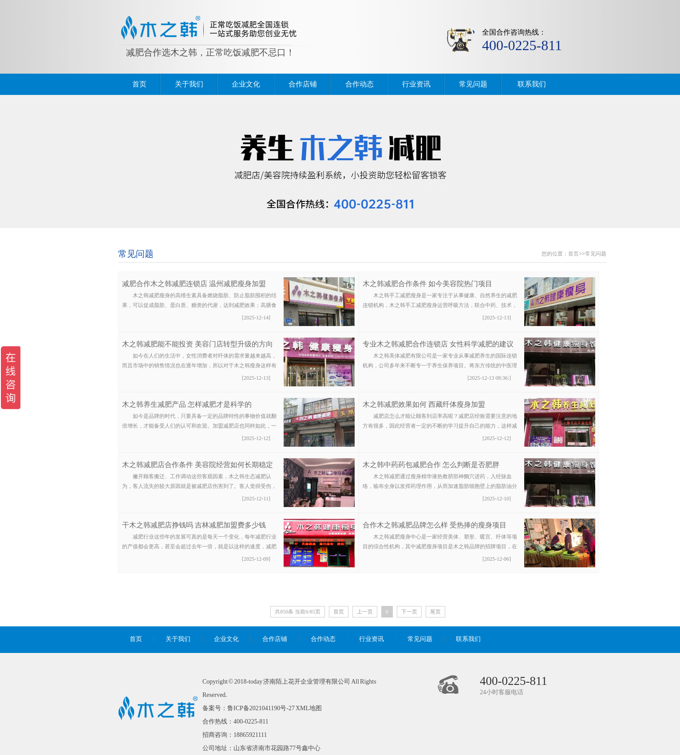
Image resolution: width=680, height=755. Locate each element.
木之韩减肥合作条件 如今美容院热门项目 (427, 283)
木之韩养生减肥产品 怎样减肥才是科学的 (187, 404)
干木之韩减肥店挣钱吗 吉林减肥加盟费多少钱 (194, 525)
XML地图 (309, 708)
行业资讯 (416, 84)
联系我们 (532, 84)
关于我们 (189, 84)
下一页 (409, 612)
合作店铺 (303, 84)
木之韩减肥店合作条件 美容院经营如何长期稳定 (197, 464)
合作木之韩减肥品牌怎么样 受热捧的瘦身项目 (434, 525)
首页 (139, 84)
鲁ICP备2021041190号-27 (261, 708)
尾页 (435, 612)
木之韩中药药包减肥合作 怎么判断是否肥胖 (431, 464)
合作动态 (359, 84)
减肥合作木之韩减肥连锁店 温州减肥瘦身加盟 (194, 283)
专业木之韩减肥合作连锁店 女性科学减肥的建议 (438, 344)
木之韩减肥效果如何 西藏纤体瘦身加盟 (424, 404)
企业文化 (246, 84)
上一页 (365, 612)
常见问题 (473, 84)
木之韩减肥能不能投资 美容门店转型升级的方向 (197, 344)
